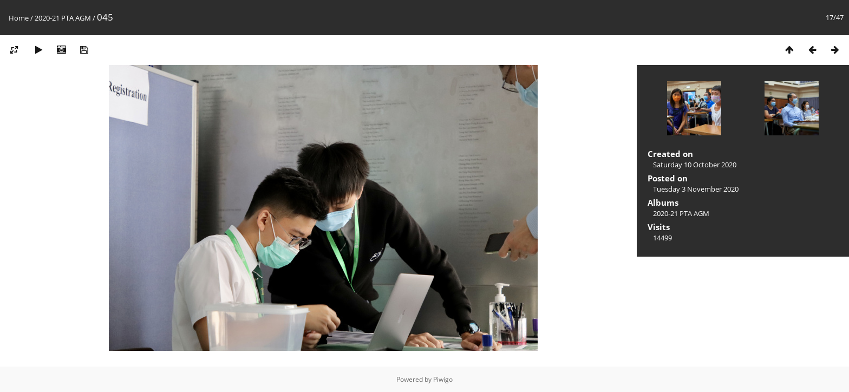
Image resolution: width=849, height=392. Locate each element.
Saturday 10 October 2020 (694, 164)
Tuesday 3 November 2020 (696, 189)
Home (19, 18)
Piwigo (443, 379)
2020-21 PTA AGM (63, 18)
